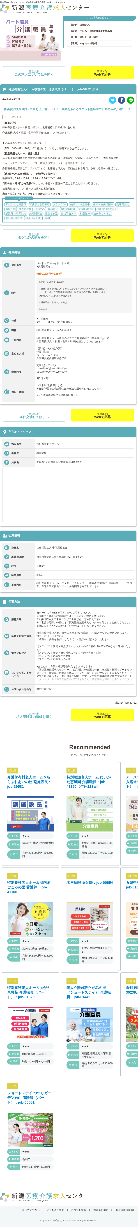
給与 (14, 854)
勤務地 (14, 844)
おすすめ (13, 835)
